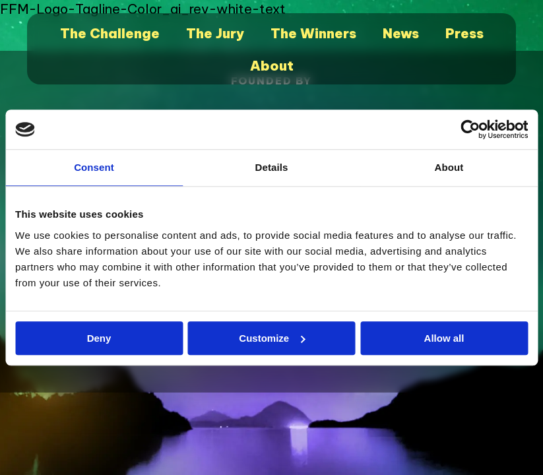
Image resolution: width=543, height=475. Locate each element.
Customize (272, 338)
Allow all (444, 338)
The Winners (313, 33)
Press (464, 33)
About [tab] (449, 167)
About (272, 65)
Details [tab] (271, 167)
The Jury (215, 33)
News (401, 33)
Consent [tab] (94, 167)
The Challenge (110, 33)
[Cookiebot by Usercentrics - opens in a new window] (470, 129)
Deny (99, 338)
